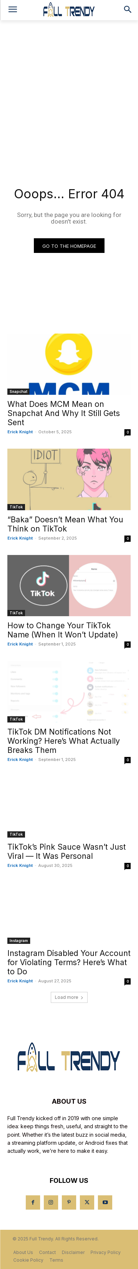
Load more (69, 997)
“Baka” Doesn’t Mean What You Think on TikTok (65, 524)
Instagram (19, 940)
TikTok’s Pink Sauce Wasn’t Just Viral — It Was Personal (66, 851)
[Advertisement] (69, 92)
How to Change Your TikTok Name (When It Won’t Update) (62, 630)
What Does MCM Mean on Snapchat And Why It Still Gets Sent (63, 413)
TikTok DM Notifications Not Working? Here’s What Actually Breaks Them (63, 741)
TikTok (16, 507)
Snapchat (18, 391)
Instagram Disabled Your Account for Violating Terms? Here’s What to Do (69, 962)
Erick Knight (20, 431)
